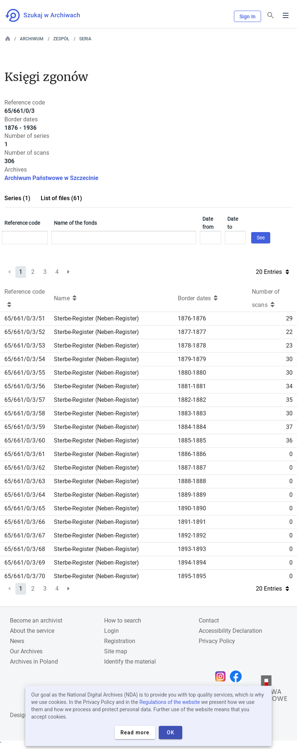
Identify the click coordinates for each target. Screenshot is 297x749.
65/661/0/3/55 (24, 372)
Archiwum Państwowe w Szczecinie (51, 178)
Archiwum (31, 38)
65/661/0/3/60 (24, 440)
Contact (209, 620)
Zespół (61, 38)
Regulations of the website (169, 702)
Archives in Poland (34, 661)
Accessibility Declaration (230, 630)
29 (289, 318)
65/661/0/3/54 (24, 359)
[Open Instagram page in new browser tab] (222, 676)
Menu (286, 15)
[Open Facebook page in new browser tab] (237, 676)
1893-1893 (192, 549)
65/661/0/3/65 (24, 508)
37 (289, 426)
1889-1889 (192, 494)
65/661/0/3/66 (24, 521)
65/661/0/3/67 (24, 535)
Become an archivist (36, 620)
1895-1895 (192, 576)
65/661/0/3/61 (24, 454)
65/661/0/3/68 (24, 549)
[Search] (270, 15)
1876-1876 (192, 318)
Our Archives (26, 651)
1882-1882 (192, 399)
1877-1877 (192, 331)
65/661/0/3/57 (24, 399)
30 (289, 359)
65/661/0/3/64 (24, 494)
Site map (115, 651)
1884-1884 (192, 426)
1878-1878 (192, 345)
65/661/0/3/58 (24, 413)
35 (289, 399)
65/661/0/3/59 (24, 426)
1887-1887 (192, 467)
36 (289, 440)
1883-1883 (192, 413)
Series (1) (17, 198)
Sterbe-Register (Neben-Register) (96, 318)
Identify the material (130, 661)
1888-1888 (192, 481)
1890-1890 (192, 508)
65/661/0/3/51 (24, 318)
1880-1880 (192, 372)
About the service (32, 630)
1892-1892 (192, 535)
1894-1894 (192, 562)
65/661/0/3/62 (24, 467)
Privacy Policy (217, 641)
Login (111, 630)
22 (289, 331)
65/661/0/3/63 (24, 481)
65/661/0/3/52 (24, 331)
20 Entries (272, 271)
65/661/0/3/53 (24, 345)
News (17, 641)
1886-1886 (192, 454)
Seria (85, 38)
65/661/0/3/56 (24, 386)
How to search (122, 620)
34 (289, 386)
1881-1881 (192, 386)
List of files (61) (61, 198)
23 (289, 345)
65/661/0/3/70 (24, 576)
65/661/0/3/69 (24, 562)
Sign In (247, 16)
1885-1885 (192, 440)
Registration (119, 641)
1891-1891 (192, 521)
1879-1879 (192, 359)
